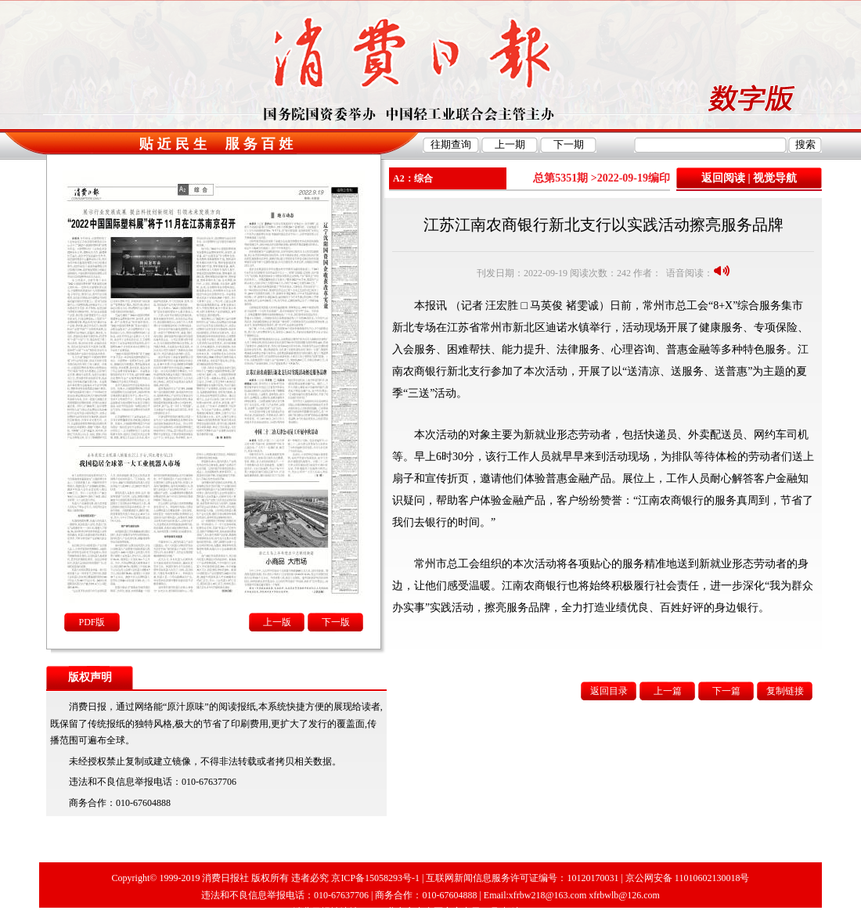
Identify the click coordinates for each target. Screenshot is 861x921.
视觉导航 (775, 178)
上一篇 (668, 690)
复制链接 (785, 690)
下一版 (336, 622)
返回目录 (609, 690)
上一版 (277, 622)
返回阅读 (723, 178)
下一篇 (726, 690)
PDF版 (91, 622)
